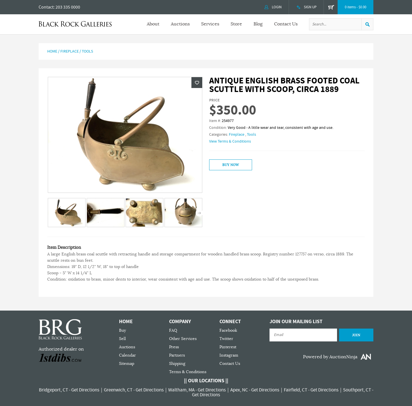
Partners (177, 355)
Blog (258, 24)
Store (236, 24)
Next (199, 213)
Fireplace (69, 51)
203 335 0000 (68, 7)
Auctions (180, 24)
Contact (46, 7)
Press (174, 347)
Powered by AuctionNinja (330, 357)
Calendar (127, 355)
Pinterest (227, 347)
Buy (122, 330)
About (153, 24)
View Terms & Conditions (230, 141)
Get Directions (85, 390)
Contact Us (286, 24)
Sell (122, 338)
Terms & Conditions (187, 371)
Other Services (183, 338)
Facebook (228, 330)
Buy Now (230, 165)
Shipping (177, 363)
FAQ (173, 330)
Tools (87, 51)
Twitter (226, 338)
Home (52, 51)
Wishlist (196, 82)
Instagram (228, 355)
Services (210, 24)
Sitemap (126, 363)
